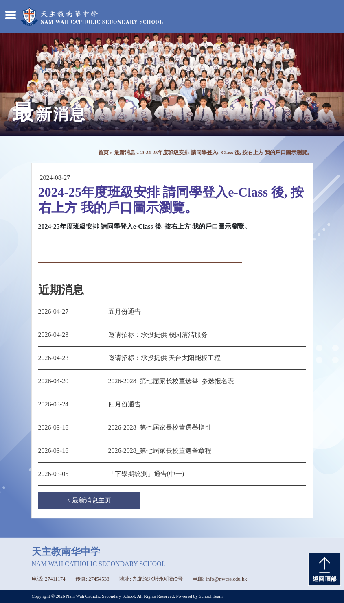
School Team (211, 596)
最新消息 (124, 152)
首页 (103, 152)
